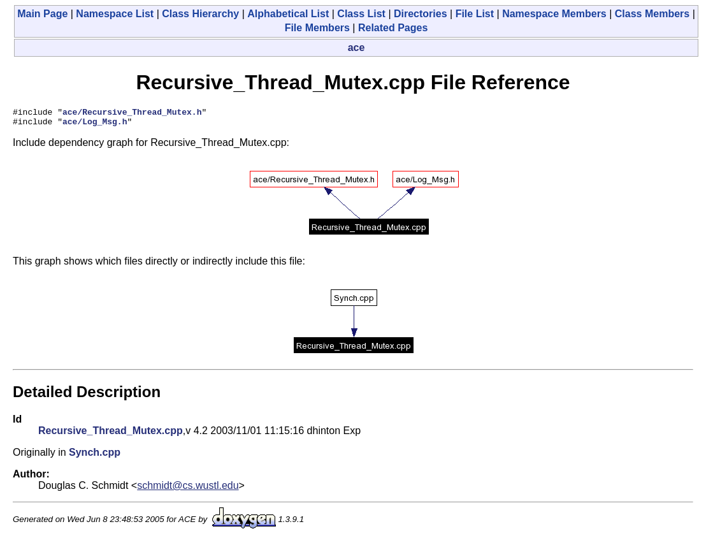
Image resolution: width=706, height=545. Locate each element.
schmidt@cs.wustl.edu (187, 489)
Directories (420, 13)
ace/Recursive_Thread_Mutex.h (131, 113)
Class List (361, 13)
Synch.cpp (94, 456)
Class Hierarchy (200, 13)
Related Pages (393, 27)
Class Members (652, 13)
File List (475, 13)
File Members (317, 27)
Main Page (42, 13)
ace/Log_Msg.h (94, 125)
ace (356, 47)
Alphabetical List (288, 13)
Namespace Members (554, 13)
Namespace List (115, 13)
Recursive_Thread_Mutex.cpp (110, 434)
